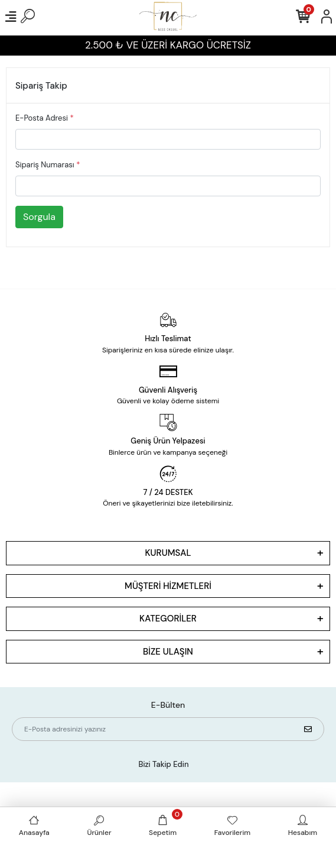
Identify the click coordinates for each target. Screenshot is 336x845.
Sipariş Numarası (47, 165)
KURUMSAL (168, 553)
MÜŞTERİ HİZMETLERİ (168, 586)
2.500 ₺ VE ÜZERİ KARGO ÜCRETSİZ (168, 44)
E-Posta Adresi (44, 118)
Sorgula (39, 217)
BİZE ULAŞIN (168, 652)
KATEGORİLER (168, 618)
